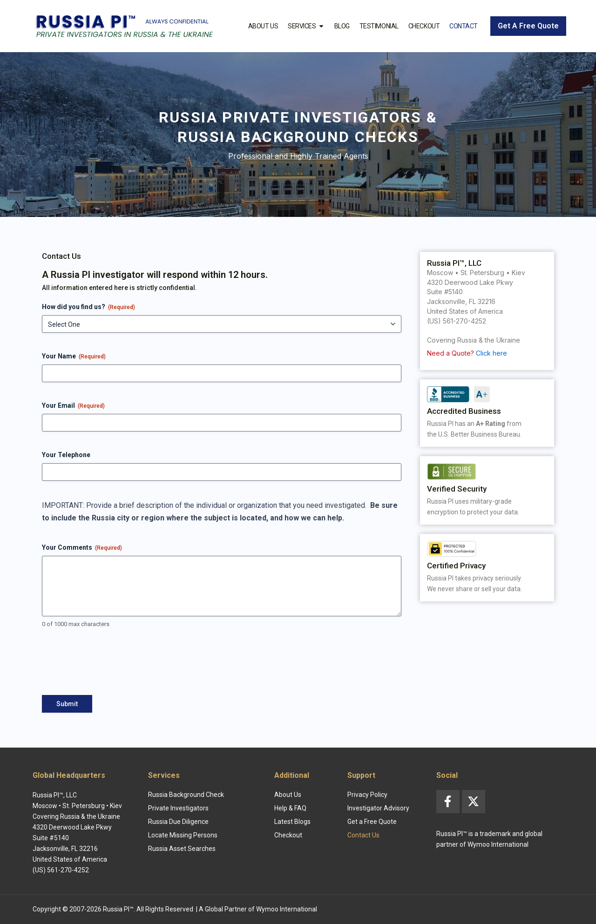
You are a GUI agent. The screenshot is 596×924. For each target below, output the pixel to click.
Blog (342, 26)
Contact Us (363, 835)
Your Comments (82, 548)
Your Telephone (66, 455)
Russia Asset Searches (182, 848)
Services (306, 26)
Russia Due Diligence (178, 821)
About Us (263, 26)
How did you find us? (88, 307)
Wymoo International (286, 909)
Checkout (424, 26)
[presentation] (112, 665)
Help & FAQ (290, 808)
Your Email (73, 406)
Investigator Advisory (378, 808)
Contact (463, 26)
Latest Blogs (292, 821)
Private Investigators (178, 808)
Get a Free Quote (372, 821)
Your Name (74, 356)
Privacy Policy (367, 794)
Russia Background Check (186, 794)
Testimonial (379, 26)
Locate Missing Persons (182, 835)
